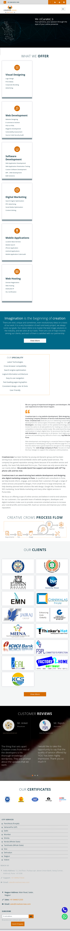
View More (35, 340)
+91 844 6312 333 (13, 2)
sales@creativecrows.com (20, 904)
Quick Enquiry (17, 924)
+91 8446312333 (16, 899)
